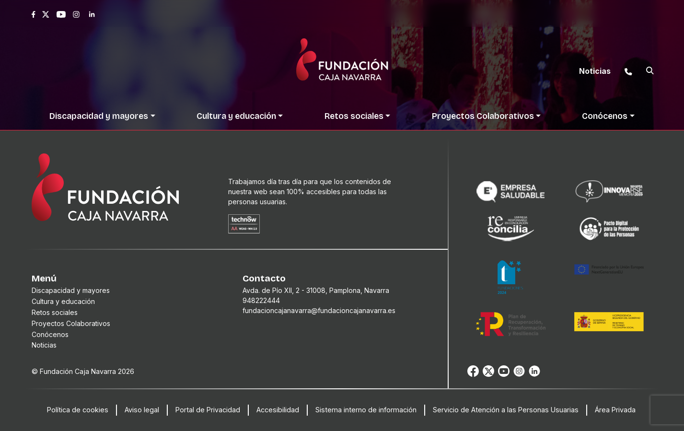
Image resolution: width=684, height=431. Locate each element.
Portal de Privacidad (207, 410)
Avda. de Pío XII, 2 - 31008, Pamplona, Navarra (316, 290)
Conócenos (50, 334)
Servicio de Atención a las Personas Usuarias (506, 410)
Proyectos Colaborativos (71, 323)
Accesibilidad (277, 410)
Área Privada (615, 410)
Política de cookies (77, 410)
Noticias (44, 345)
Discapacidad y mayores (71, 290)
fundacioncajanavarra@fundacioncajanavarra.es (319, 310)
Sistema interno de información (366, 410)
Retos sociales (55, 312)
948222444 (261, 300)
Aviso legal (142, 410)
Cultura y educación (63, 301)
